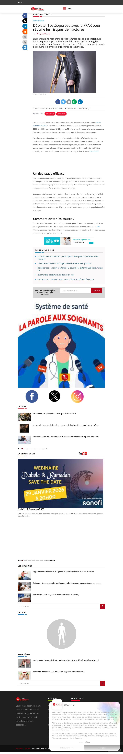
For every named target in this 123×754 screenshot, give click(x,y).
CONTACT (20, 2)
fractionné (61, 114)
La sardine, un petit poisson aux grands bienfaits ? (54, 413)
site (98, 226)
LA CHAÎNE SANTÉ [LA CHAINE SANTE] (26, 453)
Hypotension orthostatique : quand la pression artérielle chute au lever (63, 571)
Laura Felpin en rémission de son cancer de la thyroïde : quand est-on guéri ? (65, 425)
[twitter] (57, 396)
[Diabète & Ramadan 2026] (61, 483)
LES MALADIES (24, 565)
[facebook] (35, 396)
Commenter (84, 108)
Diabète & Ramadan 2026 (31, 508)
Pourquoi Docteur (23, 748)
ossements (50, 114)
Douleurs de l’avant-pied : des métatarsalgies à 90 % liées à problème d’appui (66, 659)
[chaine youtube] (92, 454)
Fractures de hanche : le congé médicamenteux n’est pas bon (64, 263)
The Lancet (94, 151)
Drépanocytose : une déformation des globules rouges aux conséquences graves (67, 583)
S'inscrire (96, 290)
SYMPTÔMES (23, 654)
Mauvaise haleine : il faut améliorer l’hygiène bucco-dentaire (59, 671)
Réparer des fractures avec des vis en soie (56, 274)
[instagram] (80, 396)
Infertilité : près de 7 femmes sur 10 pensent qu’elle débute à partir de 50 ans (66, 436)
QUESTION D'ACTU (41, 14)
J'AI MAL (22, 612)
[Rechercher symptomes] (102, 682)
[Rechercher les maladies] (102, 605)
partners (67, 712)
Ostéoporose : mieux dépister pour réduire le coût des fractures (66, 279)
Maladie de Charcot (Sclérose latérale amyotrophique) (56, 594)
